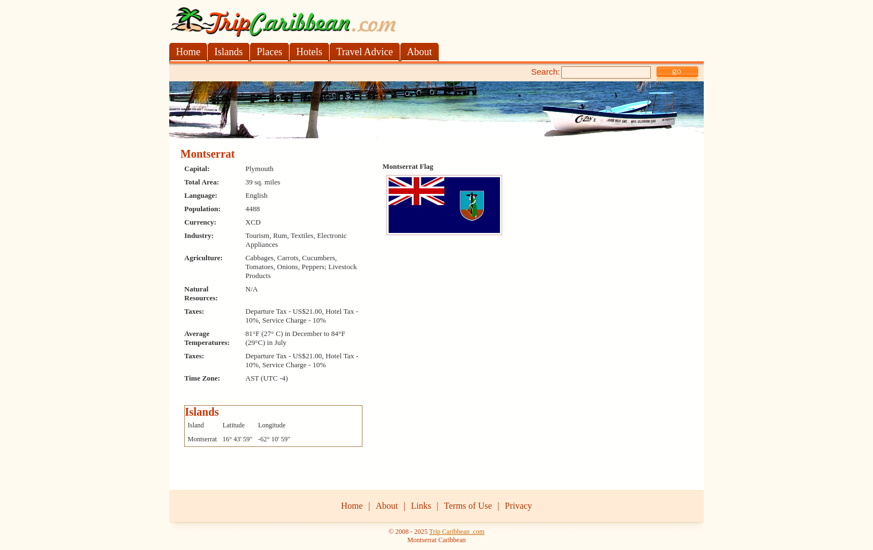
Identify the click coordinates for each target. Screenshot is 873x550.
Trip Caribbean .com (456, 532)
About (387, 505)
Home (351, 505)
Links (421, 505)
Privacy (518, 505)
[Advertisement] (299, 70)
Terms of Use (468, 505)
